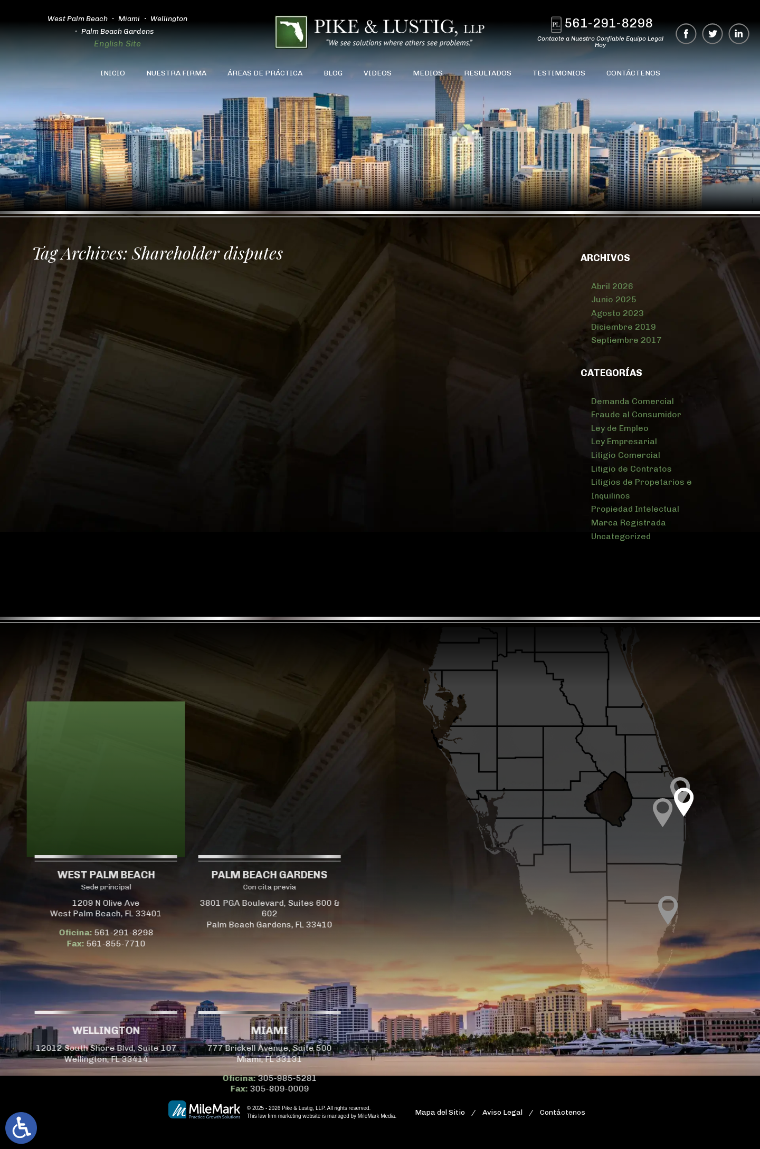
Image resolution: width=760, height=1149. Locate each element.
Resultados (487, 73)
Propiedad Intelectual (635, 509)
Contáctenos (633, 73)
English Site (116, 44)
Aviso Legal (502, 1112)
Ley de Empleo (620, 428)
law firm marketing (279, 1116)
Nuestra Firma (176, 73)
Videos (378, 73)
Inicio (112, 73)
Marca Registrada (628, 523)
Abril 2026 (612, 286)
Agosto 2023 (617, 313)
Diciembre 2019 (623, 327)
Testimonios (559, 73)
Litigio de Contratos (631, 469)
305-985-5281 (106, 1078)
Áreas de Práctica (264, 73)
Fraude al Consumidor (636, 414)
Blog (333, 73)
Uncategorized (621, 536)
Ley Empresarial (624, 441)
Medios (428, 73)
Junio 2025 (613, 299)
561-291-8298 (609, 23)
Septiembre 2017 (626, 340)
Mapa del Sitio (440, 1112)
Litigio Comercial (625, 455)
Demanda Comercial (632, 401)
